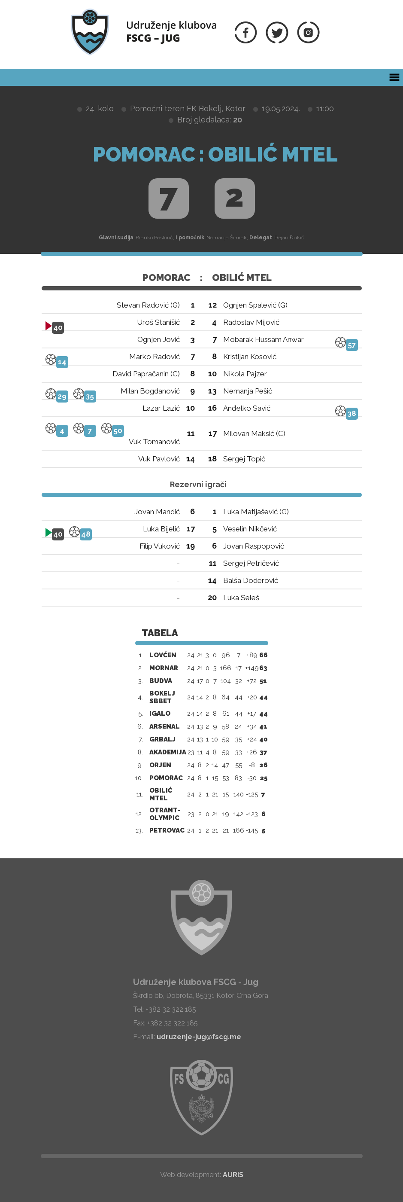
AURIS (233, 1175)
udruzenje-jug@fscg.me (199, 1037)
